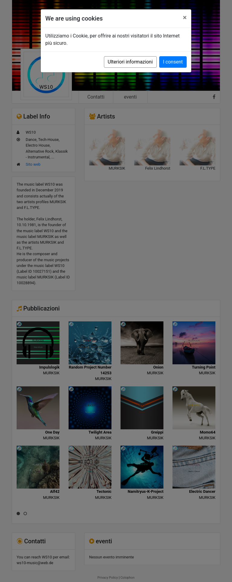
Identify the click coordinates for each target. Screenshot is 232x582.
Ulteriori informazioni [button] (130, 62)
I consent (173, 62)
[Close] (184, 17)
